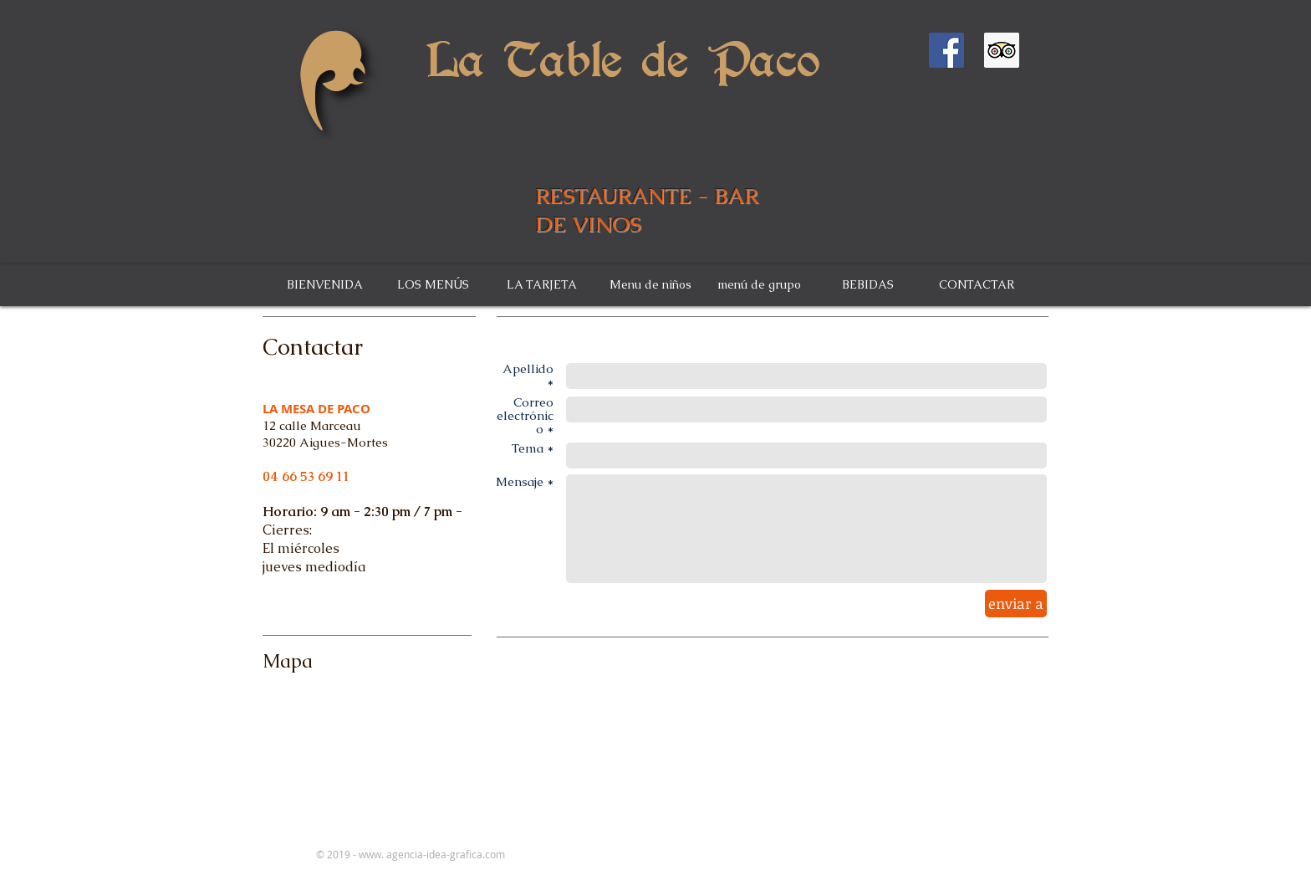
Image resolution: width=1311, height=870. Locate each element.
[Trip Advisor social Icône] (1001, 50)
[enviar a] (1016, 603)
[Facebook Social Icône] (946, 50)
